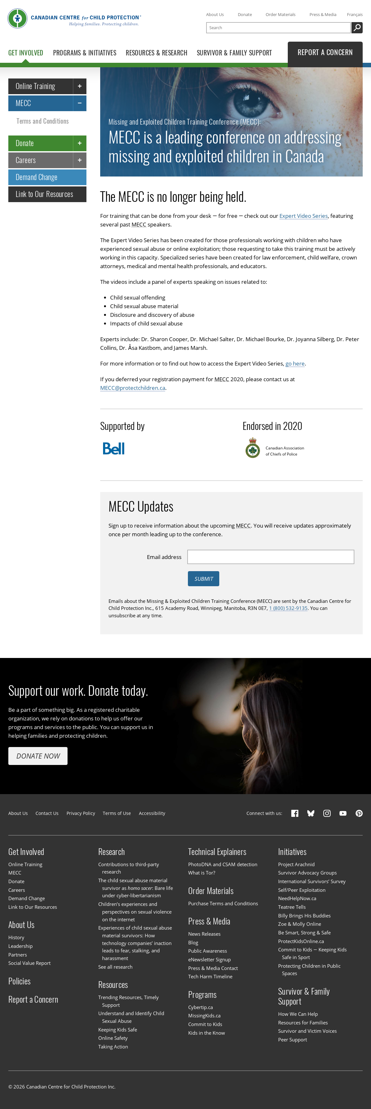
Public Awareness (207, 951)
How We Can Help (298, 1014)
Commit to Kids (205, 1024)
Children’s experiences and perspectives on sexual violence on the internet (135, 911)
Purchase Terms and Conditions (223, 903)
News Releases (204, 934)
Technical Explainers (217, 851)
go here (295, 363)
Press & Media (323, 14)
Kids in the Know (206, 1033)
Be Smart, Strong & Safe (304, 932)
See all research (115, 967)
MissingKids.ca (204, 1015)
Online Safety (113, 1038)
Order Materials (280, 14)
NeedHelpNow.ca (297, 898)
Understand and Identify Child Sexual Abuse (131, 1017)
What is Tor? (201, 872)
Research (111, 851)
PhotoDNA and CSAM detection (222, 864)
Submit (204, 578)
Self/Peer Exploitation (302, 890)
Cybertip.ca (200, 1007)
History (16, 937)
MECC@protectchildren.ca (132, 387)
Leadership (20, 946)
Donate (245, 14)
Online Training (35, 86)
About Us (215, 14)
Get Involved (26, 851)
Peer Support (292, 1039)
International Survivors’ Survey (312, 881)
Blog (193, 942)
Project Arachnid (296, 864)
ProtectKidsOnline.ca (301, 941)
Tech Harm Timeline (210, 976)
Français (355, 14)
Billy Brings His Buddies (304, 915)
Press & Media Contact (213, 968)
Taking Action (113, 1046)
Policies (19, 981)
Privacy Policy (81, 813)
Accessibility (152, 813)
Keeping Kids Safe (117, 1029)
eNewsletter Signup (209, 959)
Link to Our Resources (44, 194)
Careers (26, 160)
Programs (202, 994)
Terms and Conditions (43, 120)
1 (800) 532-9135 (288, 608)
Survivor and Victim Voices (307, 1031)
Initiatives (292, 851)
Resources (113, 984)
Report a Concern (33, 999)
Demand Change (37, 177)
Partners (17, 954)
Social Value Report (29, 963)
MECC (23, 103)
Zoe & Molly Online (299, 924)
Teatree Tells (292, 907)
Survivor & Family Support (304, 996)
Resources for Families (303, 1022)
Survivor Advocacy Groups (307, 872)
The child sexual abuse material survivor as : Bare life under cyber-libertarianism (135, 888)
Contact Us (47, 813)
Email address (164, 557)
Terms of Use (117, 813)
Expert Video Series (303, 215)
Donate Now (38, 755)
